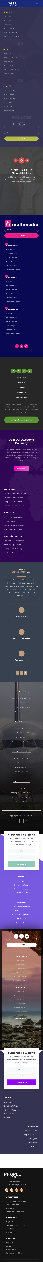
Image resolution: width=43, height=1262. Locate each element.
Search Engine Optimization (16, 1201)
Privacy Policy (11, 1249)
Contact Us (21, 393)
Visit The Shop (21, 398)
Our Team (21, 388)
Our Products (21, 378)
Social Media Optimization (15, 1212)
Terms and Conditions (14, 1253)
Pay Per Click (11, 1222)
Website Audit (11, 1232)
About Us (21, 383)
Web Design (10, 1208)
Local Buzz (10, 1229)
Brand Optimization (13, 1205)
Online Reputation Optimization (17, 1225)
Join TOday (21, 468)
